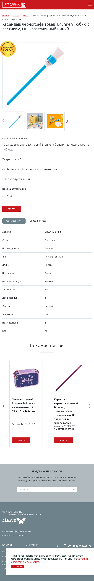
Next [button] (69, 121)
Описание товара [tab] (38, 221)
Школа (26, 16)
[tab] (14, 221)
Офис (5, 556)
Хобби (5, 569)
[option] (35, 76)
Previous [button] (5, 121)
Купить (11, 209)
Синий (7, 196)
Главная (5, 16)
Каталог (16, 16)
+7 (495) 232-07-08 (80, 546)
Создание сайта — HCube (13, 536)
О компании (32, 545)
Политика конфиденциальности (16, 531)
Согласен (18, 567)
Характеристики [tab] (14, 221)
